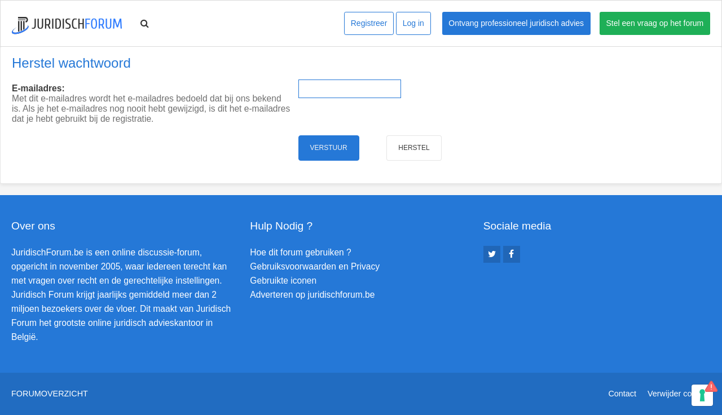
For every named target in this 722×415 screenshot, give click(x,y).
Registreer (369, 23)
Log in (413, 23)
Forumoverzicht (49, 393)
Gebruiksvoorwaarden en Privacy (315, 266)
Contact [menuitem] (622, 393)
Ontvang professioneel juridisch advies (516, 23)
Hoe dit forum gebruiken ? (300, 252)
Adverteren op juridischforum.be (312, 294)
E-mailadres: (38, 88)
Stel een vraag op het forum (655, 23)
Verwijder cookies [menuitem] (679, 393)
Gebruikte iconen (283, 280)
